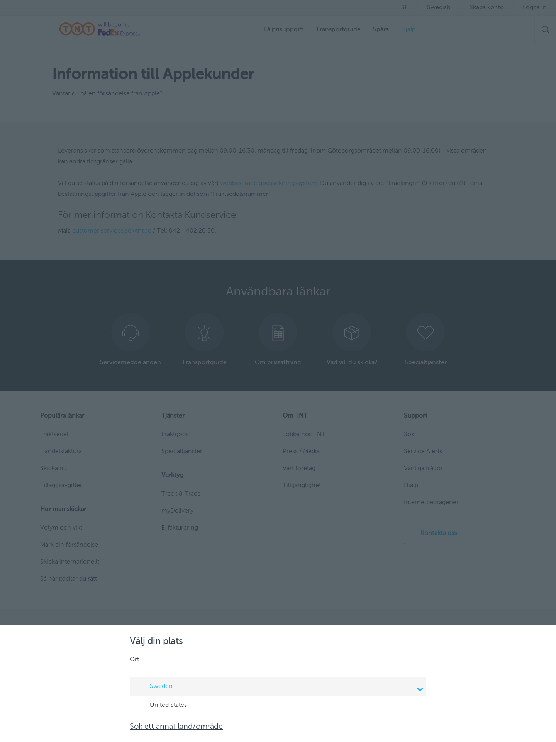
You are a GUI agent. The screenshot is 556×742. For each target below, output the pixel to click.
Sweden (279, 687)
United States (161, 706)
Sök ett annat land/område (176, 727)
